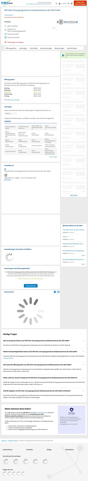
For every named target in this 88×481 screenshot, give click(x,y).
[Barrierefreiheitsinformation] (69, 3)
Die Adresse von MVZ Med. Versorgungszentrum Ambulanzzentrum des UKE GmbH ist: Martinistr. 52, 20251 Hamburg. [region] (36, 345)
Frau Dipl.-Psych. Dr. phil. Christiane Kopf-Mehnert (74, 230)
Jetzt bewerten (31, 286)
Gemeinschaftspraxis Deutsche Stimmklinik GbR (74, 259)
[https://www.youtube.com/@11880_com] (23, 473)
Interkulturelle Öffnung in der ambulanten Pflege (74, 244)
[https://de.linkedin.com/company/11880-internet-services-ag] (18, 473)
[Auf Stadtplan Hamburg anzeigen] (58, 291)
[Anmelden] (63, 3)
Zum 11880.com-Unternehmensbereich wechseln (38, 4)
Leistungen (23, 48)
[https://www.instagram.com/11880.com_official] (9, 473)
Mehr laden (74, 195)
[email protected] (8, 358)
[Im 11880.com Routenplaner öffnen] (55, 291)
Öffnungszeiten (11, 48)
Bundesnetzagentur (41, 412)
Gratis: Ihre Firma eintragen (80, 3)
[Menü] (72, 3)
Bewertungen (59, 48)
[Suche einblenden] (57, 3)
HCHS (64, 237)
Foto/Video (34, 48)
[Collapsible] (83, 340)
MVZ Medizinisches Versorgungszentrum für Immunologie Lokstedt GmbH (74, 251)
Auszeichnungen (46, 48)
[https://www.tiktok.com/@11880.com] (14, 473)
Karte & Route (72, 48)
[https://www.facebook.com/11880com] (5, 473)
